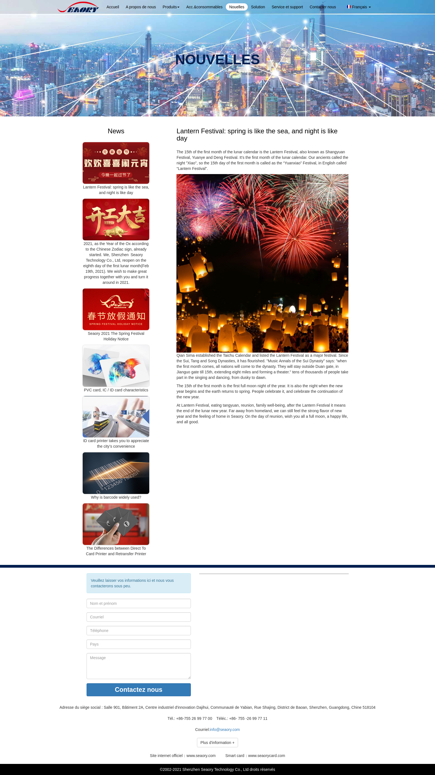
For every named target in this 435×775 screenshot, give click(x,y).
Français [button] (359, 6)
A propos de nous (141, 7)
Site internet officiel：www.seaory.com (183, 755)
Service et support (287, 7)
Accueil (113, 7)
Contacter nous (323, 7)
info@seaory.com (225, 729)
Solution (258, 7)
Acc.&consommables (204, 7)
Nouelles (236, 7)
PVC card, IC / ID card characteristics (116, 390)
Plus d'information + (218, 742)
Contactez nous (138, 689)
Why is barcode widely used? (116, 497)
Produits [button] (171, 7)
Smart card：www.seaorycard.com (255, 755)
